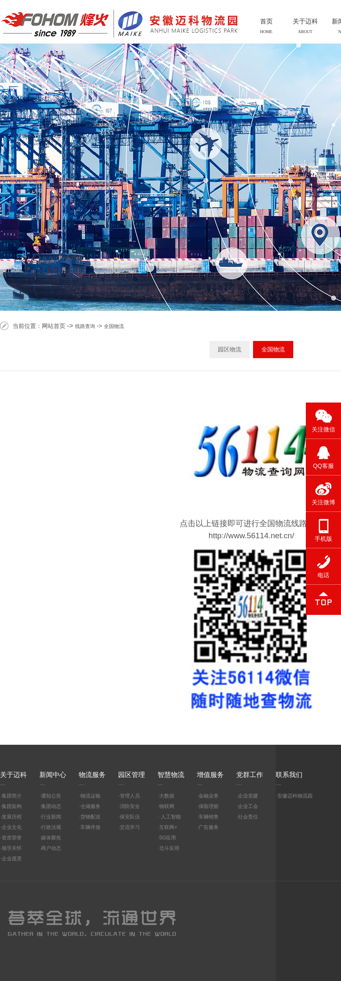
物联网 (166, 806)
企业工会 (248, 806)
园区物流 (229, 349)
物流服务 (92, 774)
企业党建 (248, 796)
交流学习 (130, 827)
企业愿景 (12, 859)
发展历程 (12, 817)
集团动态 (51, 806)
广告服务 (209, 827)
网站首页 (53, 326)
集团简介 (12, 796)
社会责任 (248, 817)
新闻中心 (52, 774)
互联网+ (168, 827)
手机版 (323, 538)
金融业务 (209, 796)
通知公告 (51, 796)
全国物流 (114, 326)
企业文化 (12, 827)
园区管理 (131, 774)
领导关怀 (12, 848)
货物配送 (90, 817)
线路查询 (85, 326)
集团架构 (12, 806)
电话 (323, 575)
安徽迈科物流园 (295, 796)
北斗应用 (169, 848)
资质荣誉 (12, 838)
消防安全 (130, 806)
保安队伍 (130, 817)
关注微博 (323, 502)
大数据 (166, 796)
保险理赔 (209, 806)
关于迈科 (13, 774)
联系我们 (289, 774)
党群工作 (249, 774)
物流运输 (90, 796)
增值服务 (210, 774)
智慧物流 (171, 774)
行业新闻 (51, 817)
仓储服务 (90, 806)
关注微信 (323, 429)
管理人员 (130, 796)
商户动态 (51, 848)
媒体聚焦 (51, 838)
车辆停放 (90, 827)
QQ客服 (323, 465)
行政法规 (51, 827)
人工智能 (170, 817)
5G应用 (167, 838)
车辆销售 (209, 817)
